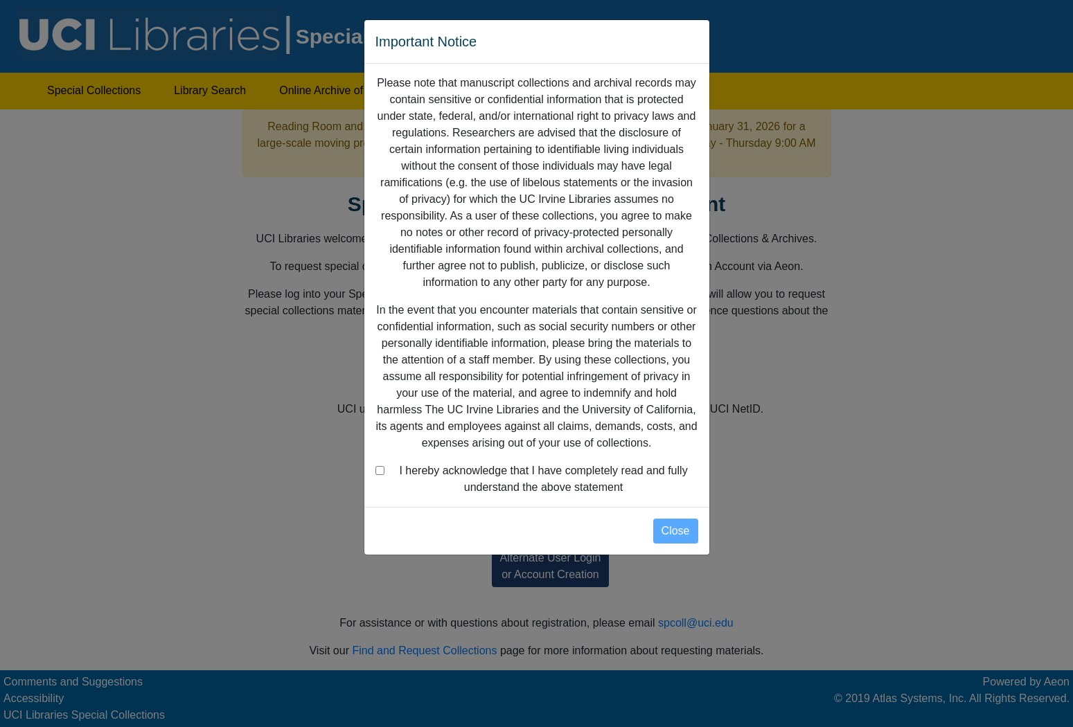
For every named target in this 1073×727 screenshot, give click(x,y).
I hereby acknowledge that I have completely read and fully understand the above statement (543, 479)
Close (676, 531)
